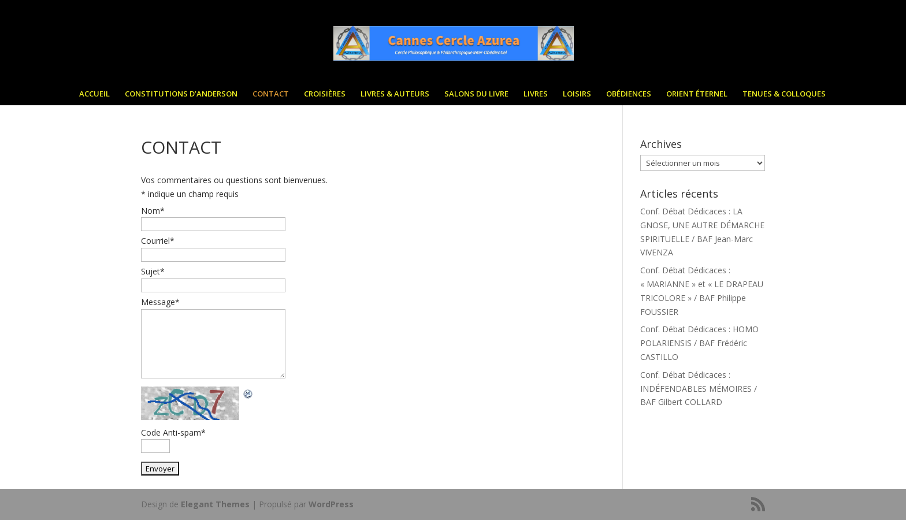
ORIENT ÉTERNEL (696, 96)
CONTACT (271, 96)
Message (160, 301)
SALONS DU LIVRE (476, 96)
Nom (153, 210)
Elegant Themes (215, 504)
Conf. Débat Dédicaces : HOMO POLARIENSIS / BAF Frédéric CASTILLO (699, 343)
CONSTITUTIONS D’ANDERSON (181, 96)
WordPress (331, 504)
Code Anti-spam (173, 432)
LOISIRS (577, 96)
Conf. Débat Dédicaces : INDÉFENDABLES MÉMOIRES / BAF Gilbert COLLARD (698, 388)
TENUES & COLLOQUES (784, 96)
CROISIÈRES (325, 96)
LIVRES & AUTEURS (395, 96)
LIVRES (535, 96)
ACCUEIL (94, 96)
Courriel (157, 240)
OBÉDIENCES (628, 96)
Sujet (153, 271)
